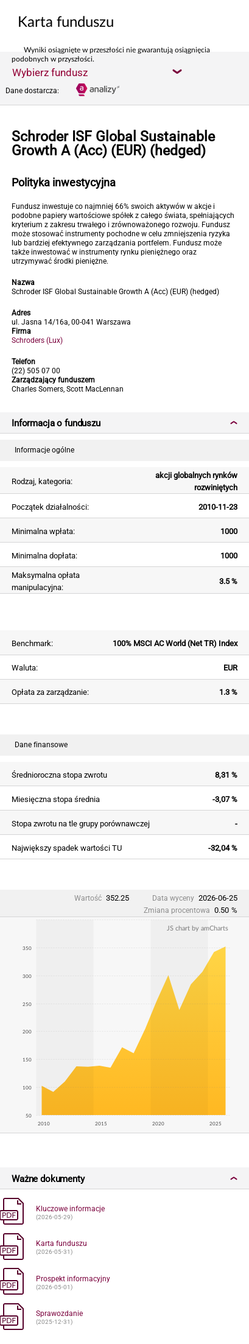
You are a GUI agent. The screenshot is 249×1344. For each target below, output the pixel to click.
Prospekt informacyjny (73, 1279)
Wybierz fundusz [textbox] (50, 72)
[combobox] (96, 71)
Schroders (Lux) (37, 340)
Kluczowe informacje (70, 1209)
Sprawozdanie (59, 1313)
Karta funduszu (61, 1243)
